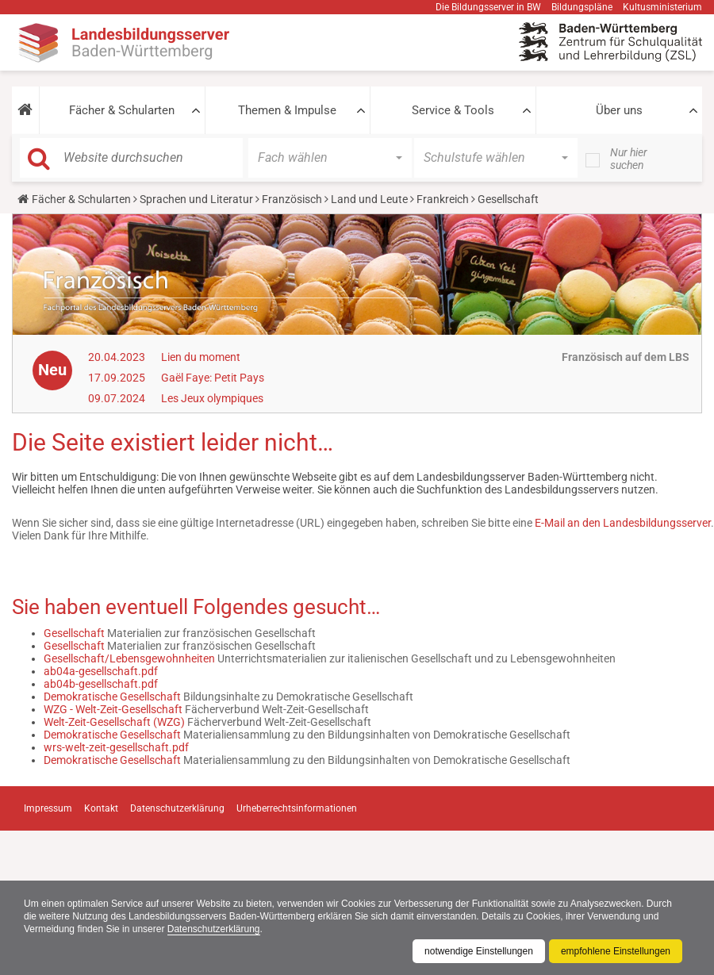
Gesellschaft (74, 633)
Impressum (48, 808)
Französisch (292, 199)
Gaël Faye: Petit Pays (212, 377)
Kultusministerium (662, 7)
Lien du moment (200, 357)
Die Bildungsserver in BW (488, 7)
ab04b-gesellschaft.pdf (101, 684)
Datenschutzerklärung (213, 929)
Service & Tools (453, 110)
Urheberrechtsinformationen (296, 808)
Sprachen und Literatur (196, 199)
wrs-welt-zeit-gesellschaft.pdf (116, 747)
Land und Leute (369, 199)
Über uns (619, 110)
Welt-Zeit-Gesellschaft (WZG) (114, 722)
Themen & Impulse (287, 110)
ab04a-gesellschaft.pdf (101, 671)
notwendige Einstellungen (478, 951)
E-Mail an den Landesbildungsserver (623, 522)
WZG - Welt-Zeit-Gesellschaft (113, 709)
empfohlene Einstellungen (615, 951)
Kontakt (101, 808)
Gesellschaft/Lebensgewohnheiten (129, 658)
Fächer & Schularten (122, 110)
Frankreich (442, 199)
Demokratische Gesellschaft (112, 696)
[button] (25, 110)
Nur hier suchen (628, 158)
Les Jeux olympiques (212, 398)
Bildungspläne (581, 7)
